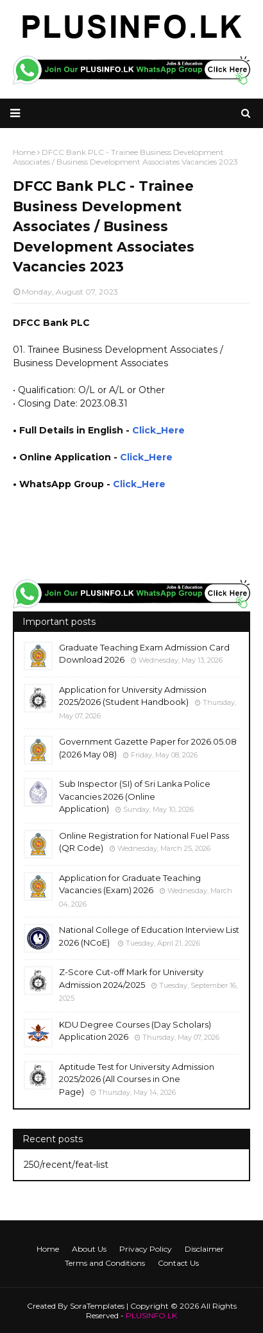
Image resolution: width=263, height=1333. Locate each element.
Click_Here (158, 430)
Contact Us (178, 1263)
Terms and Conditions (105, 1263)
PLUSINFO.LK (151, 1315)
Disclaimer (204, 1249)
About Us (89, 1249)
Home (48, 1249)
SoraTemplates (97, 1306)
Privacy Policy (145, 1249)
